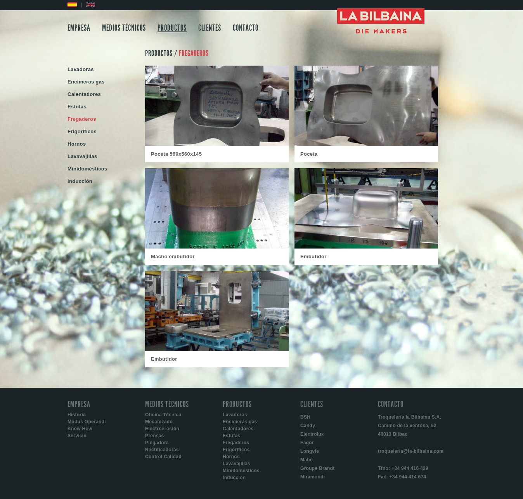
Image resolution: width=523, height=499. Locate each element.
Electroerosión (162, 428)
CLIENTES (209, 28)
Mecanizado (159, 421)
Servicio (77, 435)
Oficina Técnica (163, 414)
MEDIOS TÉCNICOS (124, 28)
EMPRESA (79, 28)
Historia (77, 414)
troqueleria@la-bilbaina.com (410, 451)
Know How (80, 428)
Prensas (154, 435)
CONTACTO (245, 28)
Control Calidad (163, 456)
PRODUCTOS (172, 28)
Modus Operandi (87, 421)
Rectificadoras (162, 449)
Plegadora (157, 442)
